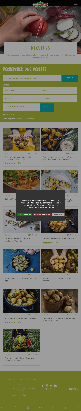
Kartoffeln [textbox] (9, 99)
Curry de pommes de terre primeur (58, 239)
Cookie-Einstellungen (20, 395)
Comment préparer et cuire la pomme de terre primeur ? (18, 158)
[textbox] (21, 90)
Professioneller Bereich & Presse (16, 379)
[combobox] (21, 90)
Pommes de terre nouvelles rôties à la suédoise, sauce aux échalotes (59, 158)
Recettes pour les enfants (15, 107)
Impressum (20, 384)
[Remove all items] (35, 98)
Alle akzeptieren (24, 215)
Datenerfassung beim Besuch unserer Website (20, 389)
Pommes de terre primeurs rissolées (20, 318)
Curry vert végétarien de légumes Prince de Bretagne (19, 359)
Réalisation (68, 389)
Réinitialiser (29, 119)
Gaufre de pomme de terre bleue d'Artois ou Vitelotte (19, 240)
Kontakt (34, 379)
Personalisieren (58, 215)
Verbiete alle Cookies (42, 215)
